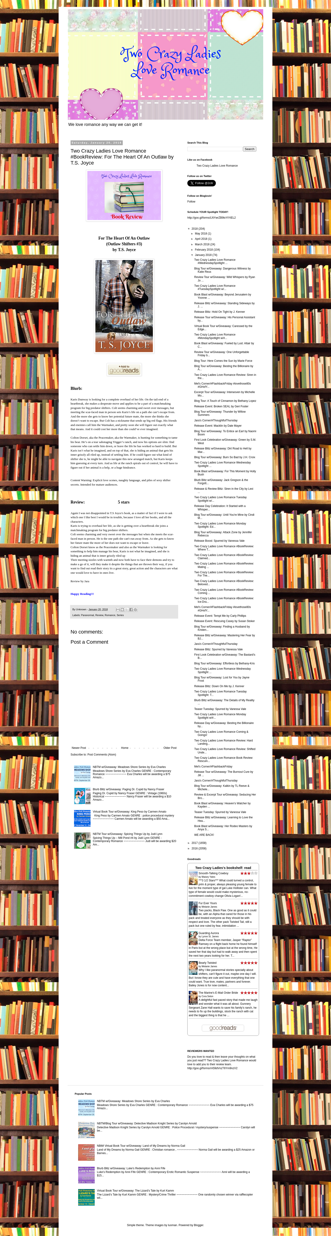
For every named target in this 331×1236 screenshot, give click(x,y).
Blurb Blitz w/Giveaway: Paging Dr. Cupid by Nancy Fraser (128, 789)
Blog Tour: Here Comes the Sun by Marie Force (223, 360)
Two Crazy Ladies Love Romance (217, 165)
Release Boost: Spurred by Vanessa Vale (219, 540)
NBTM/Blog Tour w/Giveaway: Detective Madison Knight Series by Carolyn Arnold (147, 1123)
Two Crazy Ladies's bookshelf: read (223, 868)
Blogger (198, 1225)
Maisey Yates (208, 877)
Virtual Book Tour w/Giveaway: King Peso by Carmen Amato (129, 811)
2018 (195, 228)
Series (120, 615)
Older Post (170, 748)
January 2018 (203, 255)
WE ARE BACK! (204, 835)
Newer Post (79, 748)
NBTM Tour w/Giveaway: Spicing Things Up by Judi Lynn (128, 834)
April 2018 (201, 238)
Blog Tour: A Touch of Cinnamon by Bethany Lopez (225, 400)
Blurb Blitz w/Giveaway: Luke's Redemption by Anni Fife (131, 1168)
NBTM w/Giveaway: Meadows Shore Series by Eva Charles (129, 767)
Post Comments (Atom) (101, 754)
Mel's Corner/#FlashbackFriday (213, 766)
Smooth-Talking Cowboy (213, 873)
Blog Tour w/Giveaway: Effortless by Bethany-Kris (224, 663)
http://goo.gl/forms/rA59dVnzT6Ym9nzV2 (212, 1068)
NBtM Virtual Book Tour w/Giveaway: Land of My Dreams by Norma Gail (141, 1145)
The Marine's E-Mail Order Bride (218, 992)
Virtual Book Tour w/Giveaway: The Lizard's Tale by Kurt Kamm (135, 1190)
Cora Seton (207, 996)
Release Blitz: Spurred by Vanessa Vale (218, 649)
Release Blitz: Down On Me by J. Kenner (219, 686)
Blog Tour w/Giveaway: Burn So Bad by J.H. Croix (224, 457)
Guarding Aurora (209, 933)
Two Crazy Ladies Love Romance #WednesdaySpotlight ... (214, 261)
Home (124, 748)
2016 (195, 848)
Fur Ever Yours (208, 903)
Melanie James (209, 907)
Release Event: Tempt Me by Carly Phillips (220, 615)
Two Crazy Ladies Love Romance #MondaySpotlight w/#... (214, 336)
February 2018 (204, 249)
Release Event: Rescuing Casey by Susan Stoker (224, 621)
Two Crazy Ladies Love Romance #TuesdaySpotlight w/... (214, 287)
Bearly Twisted (208, 962)
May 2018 (201, 233)
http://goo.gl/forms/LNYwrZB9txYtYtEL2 (211, 217)
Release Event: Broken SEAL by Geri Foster (221, 406)
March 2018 (202, 244)
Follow (191, 201)
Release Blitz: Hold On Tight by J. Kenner (219, 311)
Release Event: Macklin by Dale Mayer (218, 425)
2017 (195, 843)
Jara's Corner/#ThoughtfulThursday (215, 420)
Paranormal (87, 615)
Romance (110, 615)
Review (99, 615)
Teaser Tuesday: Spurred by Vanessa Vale (220, 709)
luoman (172, 1225)
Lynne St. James (210, 936)
